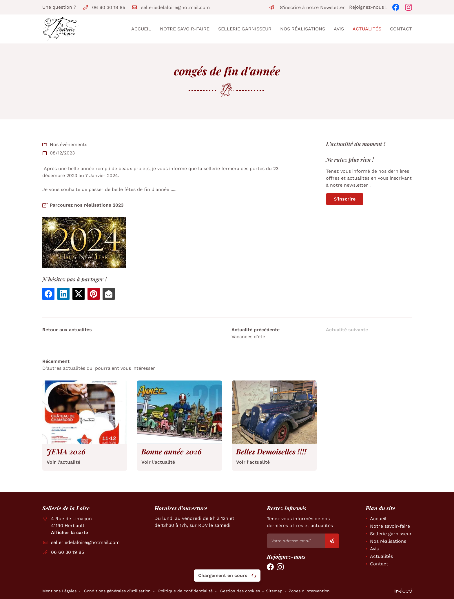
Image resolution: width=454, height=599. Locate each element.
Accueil (141, 29)
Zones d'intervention (309, 591)
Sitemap (274, 591)
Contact (401, 29)
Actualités (367, 29)
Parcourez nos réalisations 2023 (86, 205)
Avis (339, 29)
